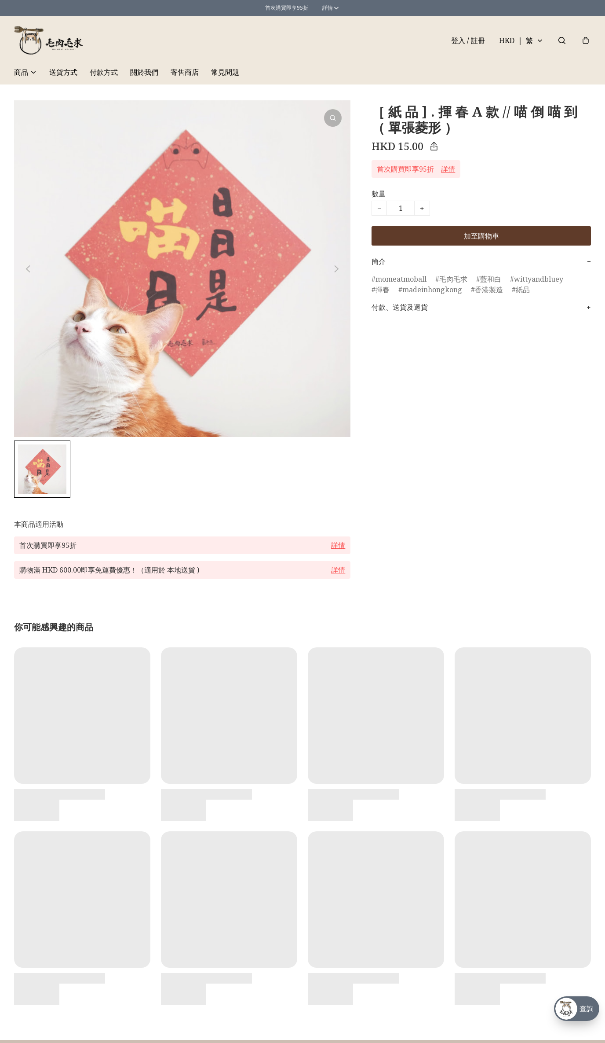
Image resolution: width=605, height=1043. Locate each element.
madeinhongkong (432, 289)
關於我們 (144, 72)
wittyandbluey (538, 279)
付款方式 (104, 72)
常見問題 (225, 72)
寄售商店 (185, 72)
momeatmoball (400, 279)
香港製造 (489, 289)
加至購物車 (481, 236)
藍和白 (490, 279)
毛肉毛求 (453, 279)
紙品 (523, 289)
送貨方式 (63, 72)
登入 (468, 40)
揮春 (382, 289)
